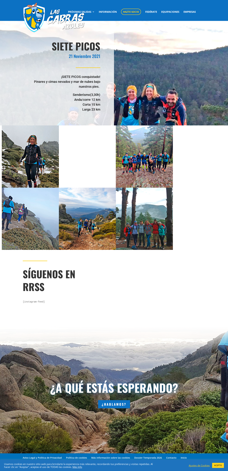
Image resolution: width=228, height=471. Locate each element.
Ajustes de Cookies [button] (199, 465)
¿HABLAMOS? (114, 404)
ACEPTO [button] (218, 465)
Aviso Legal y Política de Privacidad (42, 457)
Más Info (77, 467)
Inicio (184, 457)
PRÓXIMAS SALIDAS (79, 12)
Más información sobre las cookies (110, 457)
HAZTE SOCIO (131, 11)
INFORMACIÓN (108, 12)
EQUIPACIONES (170, 12)
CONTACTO (75, 23)
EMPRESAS (190, 12)
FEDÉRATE (151, 12)
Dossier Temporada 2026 (148, 457)
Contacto (171, 457)
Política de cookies (76, 457)
